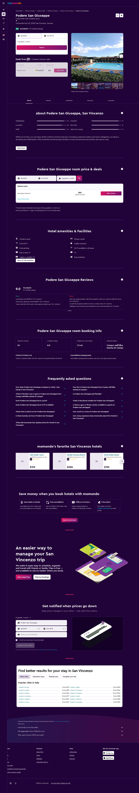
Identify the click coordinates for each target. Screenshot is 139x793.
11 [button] (45, 65)
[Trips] (3, 29)
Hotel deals (22, 11)
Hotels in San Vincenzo (70, 11)
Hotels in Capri (79, 696)
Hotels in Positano (80, 693)
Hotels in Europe (33, 11)
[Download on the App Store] (112, 758)
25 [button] (46, 76)
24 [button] (41, 76)
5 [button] (50, 60)
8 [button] (66, 60)
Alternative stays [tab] (42, 676)
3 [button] (40, 60)
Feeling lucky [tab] (57, 676)
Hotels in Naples (27, 699)
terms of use (46, 649)
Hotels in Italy (45, 11)
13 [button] (56, 65)
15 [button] (66, 65)
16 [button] (35, 71)
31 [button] (41, 81)
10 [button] (41, 65)
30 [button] (36, 81)
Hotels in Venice (27, 693)
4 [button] (45, 60)
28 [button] (61, 76)
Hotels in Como (27, 702)
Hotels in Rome (27, 687)
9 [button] (35, 65)
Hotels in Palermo (79, 699)
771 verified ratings (39, 29)
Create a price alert (107, 508)
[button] (3, 3)
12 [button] (51, 65)
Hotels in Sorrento (28, 696)
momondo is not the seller (74, 727)
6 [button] (55, 60)
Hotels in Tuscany (56, 11)
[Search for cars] (3, 18)
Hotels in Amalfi (27, 690)
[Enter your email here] (47, 634)
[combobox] (47, 622)
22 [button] (66, 71)
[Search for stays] (3, 14)
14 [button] (61, 65)
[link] (73, 520)
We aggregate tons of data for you (74, 731)
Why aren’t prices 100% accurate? (74, 735)
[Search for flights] (3, 10)
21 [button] (61, 71)
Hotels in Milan (78, 687)
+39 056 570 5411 (25, 26)
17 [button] (40, 71)
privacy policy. (57, 649)
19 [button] (51, 71)
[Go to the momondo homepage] (14, 3)
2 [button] (35, 60)
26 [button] (51, 76)
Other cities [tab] (28, 676)
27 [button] (56, 76)
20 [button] (56, 71)
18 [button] (46, 71)
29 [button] (66, 76)
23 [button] (36, 76)
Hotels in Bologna (80, 702)
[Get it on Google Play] (112, 753)
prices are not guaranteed (65, 721)
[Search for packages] (3, 23)
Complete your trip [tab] (73, 676)
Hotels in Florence (80, 690)
